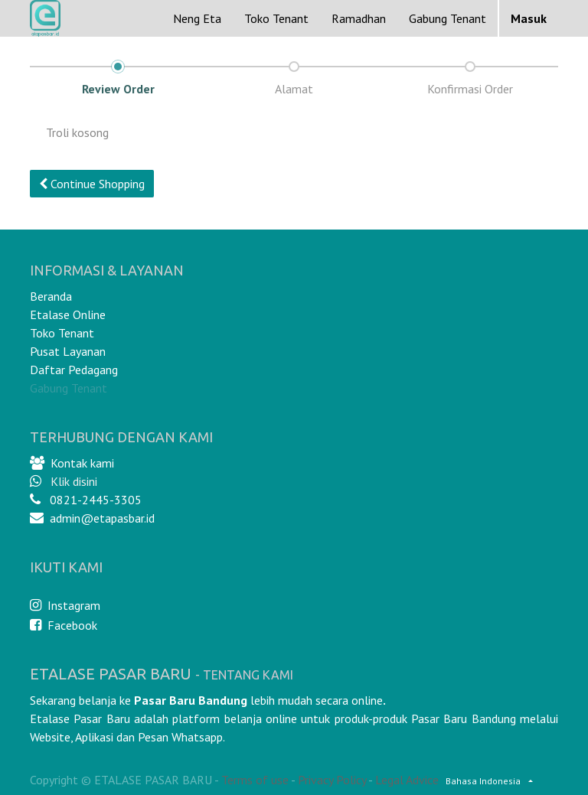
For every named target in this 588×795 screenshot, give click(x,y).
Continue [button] (92, 183)
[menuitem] (197, 18)
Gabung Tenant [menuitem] (447, 18)
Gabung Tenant (68, 388)
